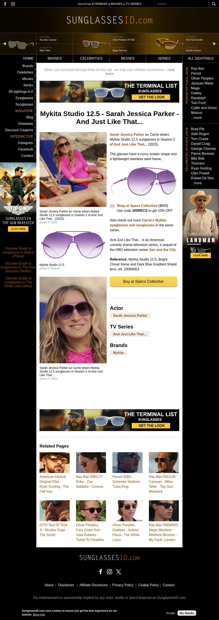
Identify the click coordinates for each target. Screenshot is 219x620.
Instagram (25, 143)
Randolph (198, 98)
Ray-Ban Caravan (48, 40)
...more (196, 117)
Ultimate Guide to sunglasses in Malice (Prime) (18, 252)
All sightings (200, 58)
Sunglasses (24, 104)
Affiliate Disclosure (93, 585)
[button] (73, 206)
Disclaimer (66, 585)
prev (4, 43)
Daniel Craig (200, 144)
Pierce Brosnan (202, 153)
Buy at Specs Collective (143, 281)
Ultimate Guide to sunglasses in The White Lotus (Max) (18, 282)
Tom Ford (198, 103)
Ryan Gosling (201, 168)
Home (28, 58)
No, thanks (186, 613)
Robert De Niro (202, 178)
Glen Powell (200, 173)
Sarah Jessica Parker (127, 134)
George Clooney (203, 148)
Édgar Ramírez (120, 50)
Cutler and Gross (204, 108)
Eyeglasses (24, 98)
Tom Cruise (199, 139)
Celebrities (91, 58)
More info (39, 615)
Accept (170, 613)
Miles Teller (45, 50)
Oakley (196, 93)
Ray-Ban (197, 68)
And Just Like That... (130, 144)
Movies (127, 58)
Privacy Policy (123, 585)
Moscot (196, 113)
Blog (29, 117)
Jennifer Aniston (193, 50)
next (214, 43)
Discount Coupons (19, 130)
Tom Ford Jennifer (194, 40)
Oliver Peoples (202, 78)
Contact (27, 156)
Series (164, 58)
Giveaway (25, 123)
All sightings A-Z (21, 91)
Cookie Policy (148, 585)
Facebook (25, 149)
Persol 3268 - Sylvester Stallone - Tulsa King (127, 481)
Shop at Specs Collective (137, 206)
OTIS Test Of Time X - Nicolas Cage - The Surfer (54, 530)
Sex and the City (162, 250)
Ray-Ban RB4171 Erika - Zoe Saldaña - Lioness (89, 481)
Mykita (118, 353)
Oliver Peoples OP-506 (123, 40)
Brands (55, 58)
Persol (196, 73)
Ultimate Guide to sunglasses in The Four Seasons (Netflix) (18, 267)
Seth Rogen (200, 134)
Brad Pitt (197, 129)
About (48, 585)
